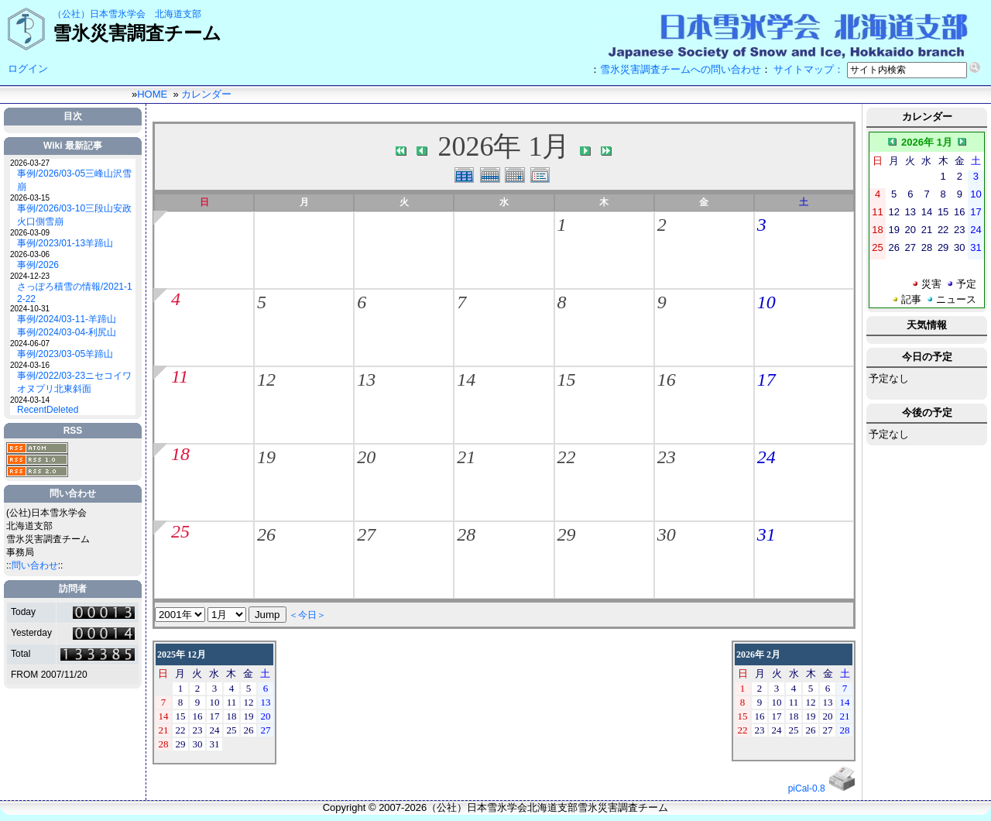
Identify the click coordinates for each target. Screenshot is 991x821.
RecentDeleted (47, 409)
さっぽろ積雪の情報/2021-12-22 (74, 292)
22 (566, 457)
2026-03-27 (30, 163)
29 (566, 534)
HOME (152, 94)
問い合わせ (35, 565)
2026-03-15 (30, 198)
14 (466, 379)
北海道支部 (178, 14)
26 (266, 534)
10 (766, 302)
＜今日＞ (307, 615)
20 (366, 457)
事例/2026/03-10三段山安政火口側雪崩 (74, 215)
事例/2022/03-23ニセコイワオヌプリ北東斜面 (74, 382)
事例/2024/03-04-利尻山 (66, 332)
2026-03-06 (30, 254)
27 (366, 534)
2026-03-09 (30, 232)
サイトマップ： (808, 69)
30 (666, 534)
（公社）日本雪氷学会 (99, 14)
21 (466, 457)
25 (180, 531)
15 (566, 379)
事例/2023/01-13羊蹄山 (65, 243)
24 (766, 457)
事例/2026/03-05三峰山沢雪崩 (74, 180)
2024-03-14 (30, 400)
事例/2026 (38, 264)
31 (766, 534)
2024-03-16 (30, 365)
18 (180, 454)
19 (266, 457)
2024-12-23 (30, 276)
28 (466, 534)
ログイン (28, 68)
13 (366, 379)
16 (666, 379)
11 (179, 376)
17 (766, 379)
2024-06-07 (30, 343)
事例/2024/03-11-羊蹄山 (66, 319)
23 (666, 457)
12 (266, 379)
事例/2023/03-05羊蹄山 (65, 354)
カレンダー (206, 94)
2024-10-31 (30, 308)
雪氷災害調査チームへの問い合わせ (680, 69)
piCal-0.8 (806, 788)
